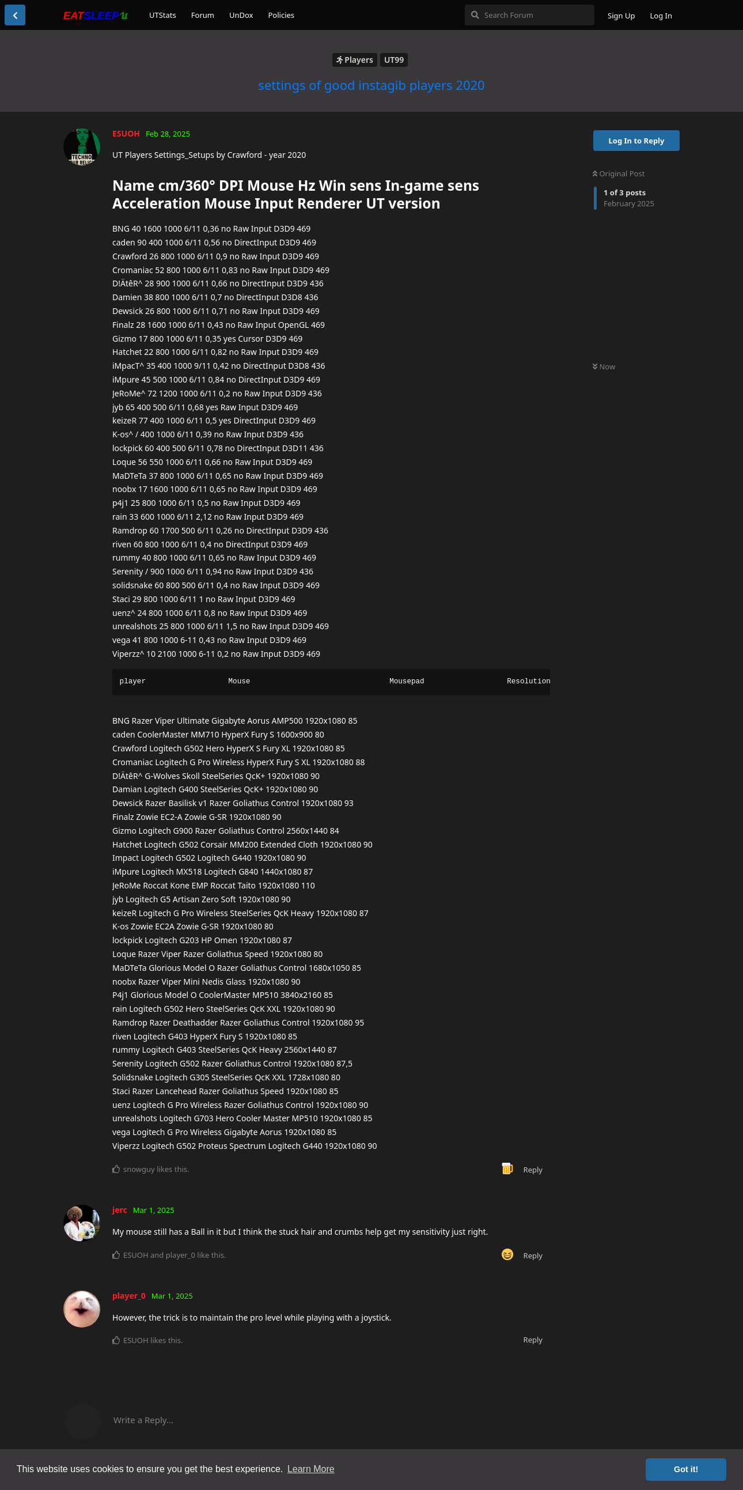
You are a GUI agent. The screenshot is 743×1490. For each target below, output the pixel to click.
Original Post (619, 173)
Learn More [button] (311, 1469)
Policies (281, 15)
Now (604, 366)
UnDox (241, 15)
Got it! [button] (686, 1469)
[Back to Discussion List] (15, 15)
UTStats (162, 15)
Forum (202, 15)
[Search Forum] (529, 15)
